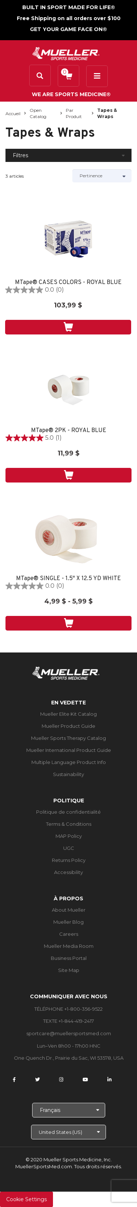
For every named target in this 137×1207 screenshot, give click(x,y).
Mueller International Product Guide (68, 750)
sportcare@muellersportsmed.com (68, 1033)
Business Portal (69, 958)
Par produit (74, 113)
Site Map (68, 970)
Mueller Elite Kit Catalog (68, 714)
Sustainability (68, 774)
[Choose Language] (68, 1110)
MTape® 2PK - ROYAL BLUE (68, 430)
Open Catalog (38, 113)
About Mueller (68, 910)
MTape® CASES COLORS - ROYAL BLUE (68, 282)
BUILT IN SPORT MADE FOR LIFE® (68, 7)
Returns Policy (68, 860)
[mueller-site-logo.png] (66, 53)
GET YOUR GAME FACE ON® (68, 29)
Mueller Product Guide (68, 726)
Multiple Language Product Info (68, 762)
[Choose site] (68, 1132)
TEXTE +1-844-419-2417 (68, 1021)
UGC (68, 848)
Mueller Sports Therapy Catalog (68, 738)
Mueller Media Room (69, 946)
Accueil (12, 113)
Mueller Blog (68, 922)
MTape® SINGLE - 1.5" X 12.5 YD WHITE (68, 578)
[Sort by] (102, 175)
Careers (68, 934)
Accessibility (68, 872)
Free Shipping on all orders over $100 (69, 18)
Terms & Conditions (68, 824)
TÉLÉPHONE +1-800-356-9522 (68, 1009)
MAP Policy (69, 836)
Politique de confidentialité (68, 812)
